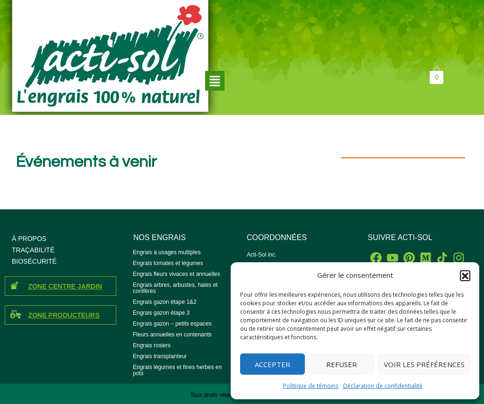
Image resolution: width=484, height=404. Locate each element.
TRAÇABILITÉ (33, 250)
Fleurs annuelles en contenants (172, 334)
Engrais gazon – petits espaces (172, 323)
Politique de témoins (310, 386)
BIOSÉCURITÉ (34, 261)
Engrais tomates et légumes (168, 263)
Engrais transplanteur (160, 356)
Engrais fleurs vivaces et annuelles (176, 274)
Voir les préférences (424, 364)
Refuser (341, 364)
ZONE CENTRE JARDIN (65, 286)
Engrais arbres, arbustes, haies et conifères (175, 288)
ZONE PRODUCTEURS (64, 315)
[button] (465, 275)
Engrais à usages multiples (166, 252)
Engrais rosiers (152, 345)
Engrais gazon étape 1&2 (165, 302)
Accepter (272, 364)
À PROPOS (29, 238)
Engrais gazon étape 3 (161, 312)
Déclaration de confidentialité (383, 386)
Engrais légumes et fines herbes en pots (177, 370)
